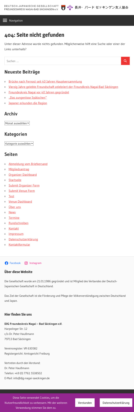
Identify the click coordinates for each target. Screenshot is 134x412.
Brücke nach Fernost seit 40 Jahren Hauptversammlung (45, 81)
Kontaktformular (19, 245)
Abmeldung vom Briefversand (28, 164)
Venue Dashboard (20, 201)
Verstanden (85, 402)
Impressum (16, 234)
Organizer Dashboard (23, 175)
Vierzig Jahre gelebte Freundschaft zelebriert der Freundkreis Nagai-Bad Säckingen (63, 87)
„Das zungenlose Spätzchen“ (28, 97)
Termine (14, 218)
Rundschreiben (18, 223)
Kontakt (14, 228)
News (12, 212)
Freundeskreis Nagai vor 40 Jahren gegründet (39, 92)
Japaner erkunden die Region (28, 103)
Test (11, 196)
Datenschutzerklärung (23, 239)
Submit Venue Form (22, 191)
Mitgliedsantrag (19, 169)
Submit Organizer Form (24, 185)
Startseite (15, 180)
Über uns (15, 207)
